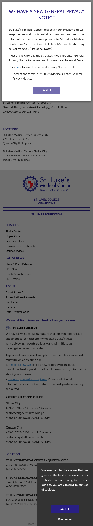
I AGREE (46, 90)
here (18, 67)
